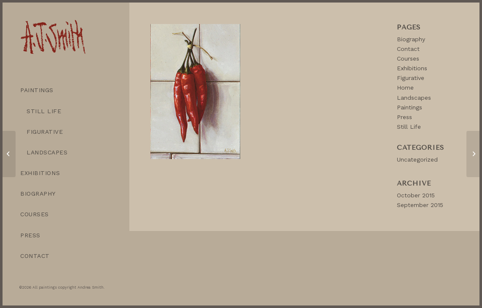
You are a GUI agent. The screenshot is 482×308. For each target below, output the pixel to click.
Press (404, 117)
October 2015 (416, 195)
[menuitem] (65, 90)
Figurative (410, 77)
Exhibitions (412, 68)
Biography (411, 39)
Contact (408, 48)
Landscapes (414, 97)
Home (405, 87)
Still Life (409, 126)
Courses (408, 58)
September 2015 (420, 205)
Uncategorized (417, 159)
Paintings (409, 107)
